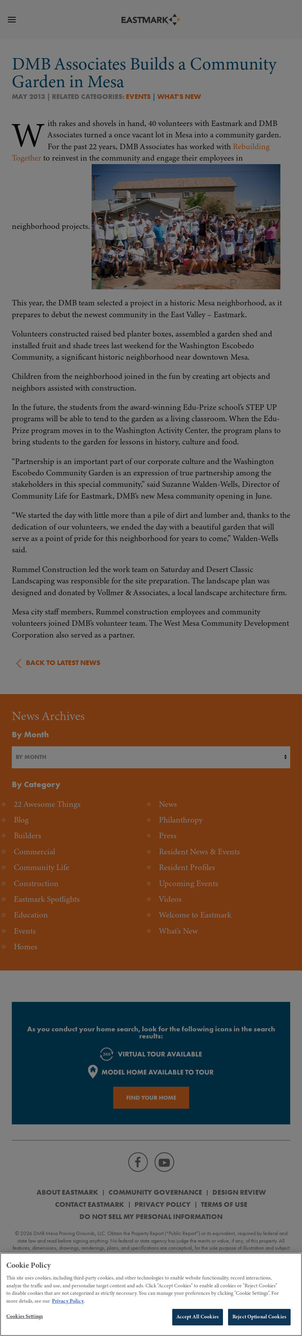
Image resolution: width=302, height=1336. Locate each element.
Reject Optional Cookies (259, 1319)
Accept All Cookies (198, 1319)
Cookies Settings (24, 1318)
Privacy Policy (68, 1303)
